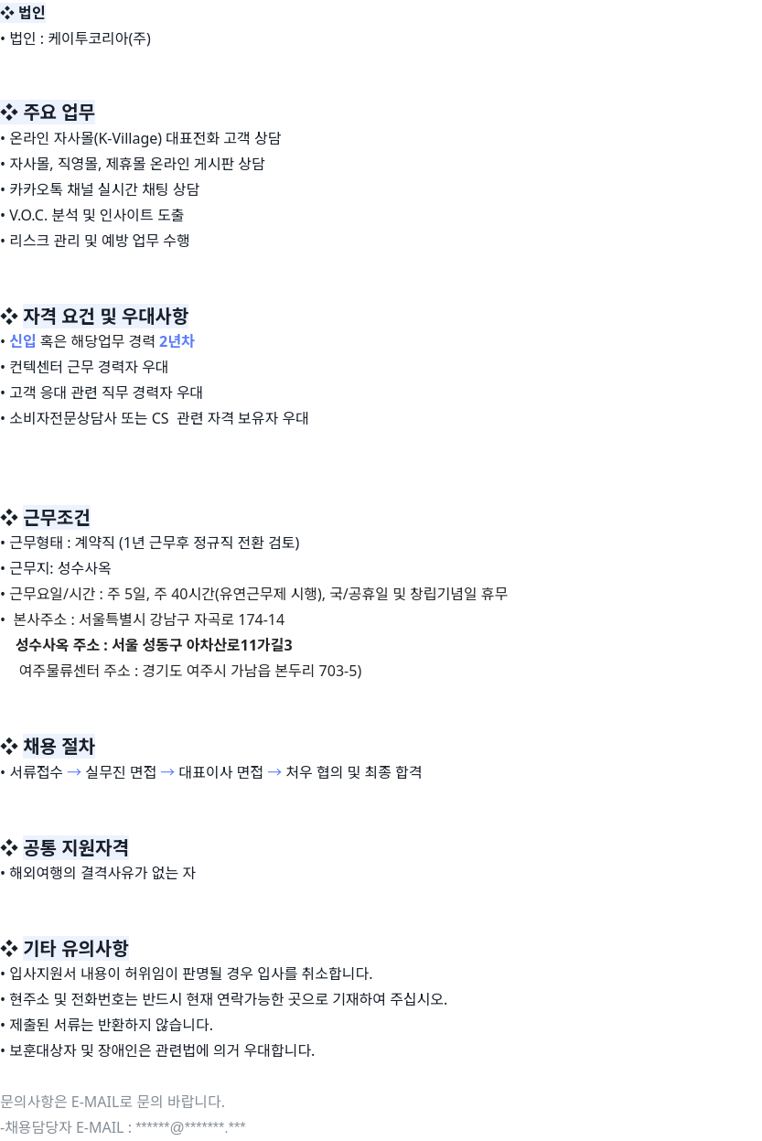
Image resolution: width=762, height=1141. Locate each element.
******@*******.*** (190, 1128)
